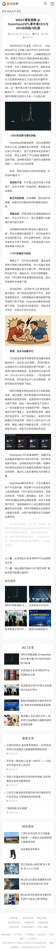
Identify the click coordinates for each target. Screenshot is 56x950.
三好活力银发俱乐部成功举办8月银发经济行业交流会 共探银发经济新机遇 (28, 794)
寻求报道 (30, 934)
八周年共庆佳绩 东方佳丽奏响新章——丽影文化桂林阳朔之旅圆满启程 (36, 837)
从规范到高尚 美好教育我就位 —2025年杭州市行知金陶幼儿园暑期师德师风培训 (28, 747)
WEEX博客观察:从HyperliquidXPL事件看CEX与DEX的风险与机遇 (36, 658)
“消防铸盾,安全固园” (17, 808)
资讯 (19, 11)
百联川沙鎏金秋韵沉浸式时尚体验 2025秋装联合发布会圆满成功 (28, 778)
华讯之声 (20, 4)
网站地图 (6, 934)
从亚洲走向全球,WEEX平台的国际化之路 (35, 672)
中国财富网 (42, 922)
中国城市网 (29, 922)
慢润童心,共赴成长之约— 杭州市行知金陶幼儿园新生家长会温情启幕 (36, 720)
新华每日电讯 (14, 922)
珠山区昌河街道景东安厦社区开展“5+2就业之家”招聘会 (36, 896)
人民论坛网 (13, 927)
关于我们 (18, 934)
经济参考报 (28, 918)
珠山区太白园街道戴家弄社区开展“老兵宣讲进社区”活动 (36, 881)
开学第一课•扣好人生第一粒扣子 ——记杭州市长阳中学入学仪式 (28, 763)
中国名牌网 (41, 918)
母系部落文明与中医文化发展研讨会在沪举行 (36, 687)
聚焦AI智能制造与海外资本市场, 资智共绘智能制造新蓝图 (36, 702)
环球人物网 (42, 927)
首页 (4, 11)
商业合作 (42, 934)
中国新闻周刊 (28, 927)
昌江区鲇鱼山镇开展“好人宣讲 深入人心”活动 (35, 866)
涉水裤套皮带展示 (30, 849)
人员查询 (32, 939)
